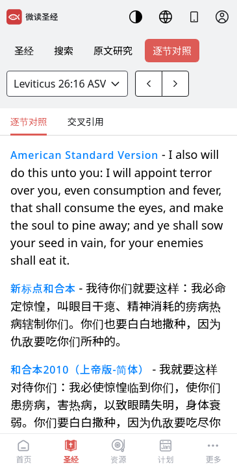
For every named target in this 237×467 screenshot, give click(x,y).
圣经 (24, 50)
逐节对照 (172, 50)
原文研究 (113, 50)
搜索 (63, 50)
